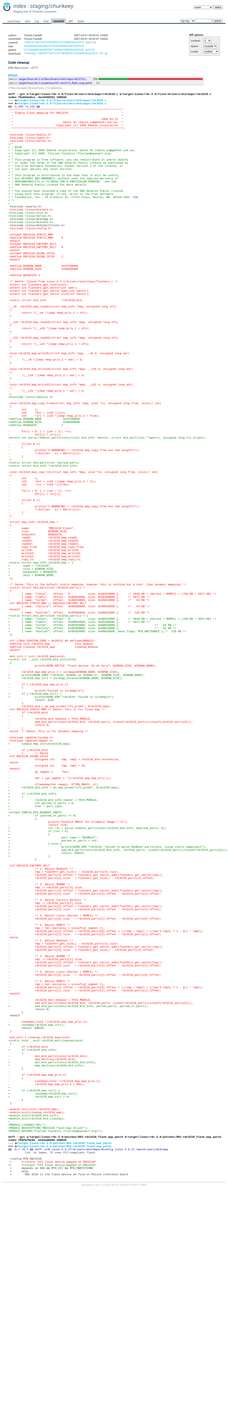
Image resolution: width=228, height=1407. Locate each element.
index (19, 6)
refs (27, 21)
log (37, 21)
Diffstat (12, 77)
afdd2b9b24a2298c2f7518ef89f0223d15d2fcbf (54, 47)
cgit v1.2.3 (100, 1403)
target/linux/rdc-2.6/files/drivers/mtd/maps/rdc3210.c (52, 81)
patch (90, 43)
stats (80, 21)
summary (13, 21)
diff (70, 21)
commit (58, 21)
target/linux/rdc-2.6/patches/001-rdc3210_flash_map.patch (55, 85)
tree (46, 21)
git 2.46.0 (110, 1403)
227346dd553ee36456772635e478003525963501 (54, 51)
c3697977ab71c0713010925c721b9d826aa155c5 (54, 43)
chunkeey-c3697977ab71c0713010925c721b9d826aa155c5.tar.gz (66, 55)
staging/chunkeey (51, 6)
